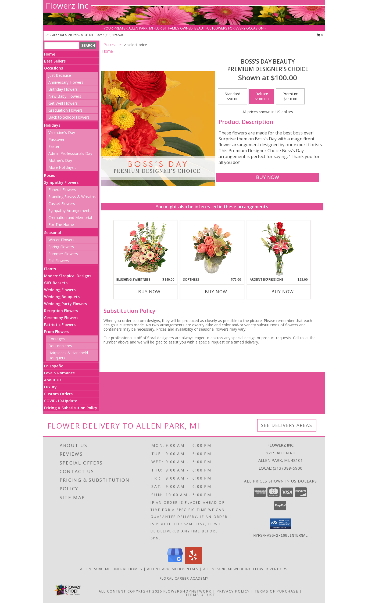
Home (49, 54)
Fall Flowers (58, 260)
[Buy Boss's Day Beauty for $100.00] (267, 177)
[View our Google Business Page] (175, 562)
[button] (280, 523)
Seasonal (52, 232)
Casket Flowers (61, 203)
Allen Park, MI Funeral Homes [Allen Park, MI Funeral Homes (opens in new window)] (111, 569)
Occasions (53, 68)
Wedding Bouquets (62, 296)
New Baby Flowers (64, 96)
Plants (50, 268)
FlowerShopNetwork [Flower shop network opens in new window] (187, 591)
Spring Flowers (61, 246)
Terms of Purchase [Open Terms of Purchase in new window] (276, 591)
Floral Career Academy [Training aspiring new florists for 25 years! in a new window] (184, 578)
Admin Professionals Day (70, 153)
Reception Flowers (61, 310)
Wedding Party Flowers (65, 303)
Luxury (50, 386)
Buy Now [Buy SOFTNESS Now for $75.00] (216, 292)
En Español (54, 365)
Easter (53, 146)
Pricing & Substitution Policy (70, 407)
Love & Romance (59, 372)
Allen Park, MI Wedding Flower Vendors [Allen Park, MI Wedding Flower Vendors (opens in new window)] (245, 569)
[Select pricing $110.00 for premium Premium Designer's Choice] (290, 96)
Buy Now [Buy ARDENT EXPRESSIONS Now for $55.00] (282, 292)
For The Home (61, 224)
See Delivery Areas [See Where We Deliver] (286, 425)
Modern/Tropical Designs (67, 275)
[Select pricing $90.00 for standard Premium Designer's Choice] (232, 96)
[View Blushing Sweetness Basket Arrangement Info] (145, 249)
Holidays (52, 125)
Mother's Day (60, 160)
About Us (52, 379)
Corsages (56, 338)
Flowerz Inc (67, 5)
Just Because (59, 75)
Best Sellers (55, 61)
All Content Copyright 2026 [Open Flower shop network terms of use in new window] (130, 591)
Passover (56, 139)
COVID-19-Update (60, 400)
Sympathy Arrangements (69, 210)
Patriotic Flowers (60, 324)
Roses (49, 175)
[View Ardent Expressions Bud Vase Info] (278, 249)
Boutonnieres (60, 345)
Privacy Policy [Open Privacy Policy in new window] (233, 591)
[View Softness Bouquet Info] (212, 249)
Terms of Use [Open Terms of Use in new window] (200, 594)
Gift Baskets (55, 282)
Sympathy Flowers (61, 182)
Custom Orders (58, 393)
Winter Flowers (61, 239)
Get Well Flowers (63, 103)
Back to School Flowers (69, 117)
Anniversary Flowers (65, 82)
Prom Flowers (56, 331)
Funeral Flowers (62, 189)
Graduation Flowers (65, 110)
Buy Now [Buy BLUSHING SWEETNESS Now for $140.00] (149, 292)
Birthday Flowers (63, 89)
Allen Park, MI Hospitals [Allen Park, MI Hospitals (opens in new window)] (173, 569)
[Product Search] (61, 45)
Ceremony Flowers (61, 317)
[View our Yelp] (193, 562)
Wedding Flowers (60, 289)
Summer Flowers (63, 253)
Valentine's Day (61, 132)
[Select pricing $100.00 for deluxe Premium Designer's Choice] (261, 96)
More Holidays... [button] (62, 167)
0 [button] (320, 35)
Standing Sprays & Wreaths (72, 196)
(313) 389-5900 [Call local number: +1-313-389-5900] (114, 35)
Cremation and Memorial (70, 217)
